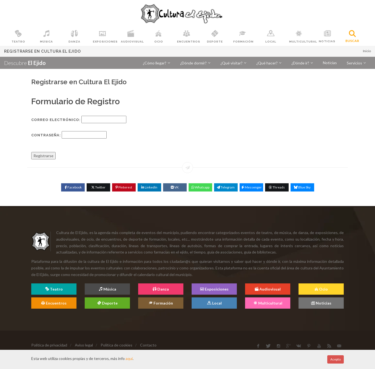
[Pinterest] (124, 187)
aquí (129, 358)
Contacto (148, 345)
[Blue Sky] (302, 187)
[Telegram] (226, 187)
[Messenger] (251, 187)
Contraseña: (46, 135)
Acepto (335, 359)
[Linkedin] (149, 187)
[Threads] (277, 187)
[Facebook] (73, 187)
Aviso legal (84, 345)
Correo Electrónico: (56, 120)
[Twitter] (98, 187)
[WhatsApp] (200, 187)
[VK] (175, 187)
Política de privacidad (49, 345)
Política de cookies (116, 345)
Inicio (367, 51)
